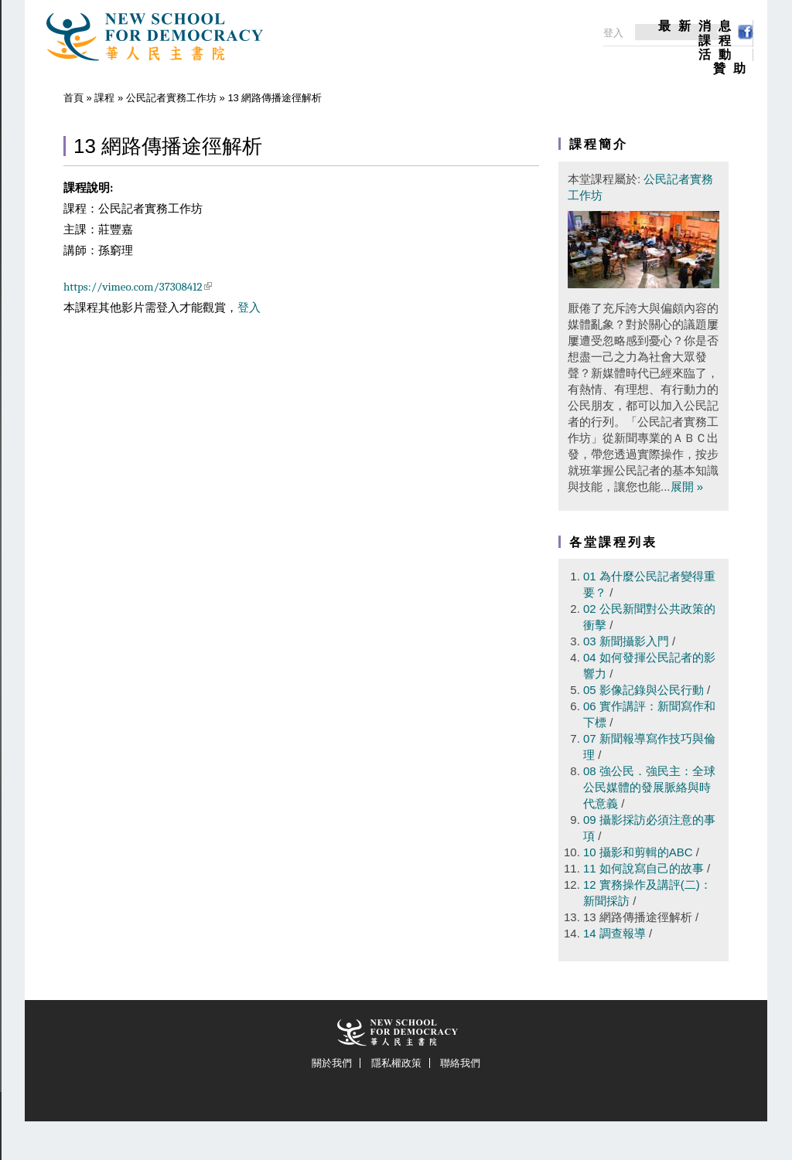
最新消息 (698, 26)
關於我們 (332, 1063)
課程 (718, 41)
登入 (249, 308)
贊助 (733, 69)
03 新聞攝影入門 (626, 641)
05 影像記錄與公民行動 (643, 689)
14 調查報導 (614, 933)
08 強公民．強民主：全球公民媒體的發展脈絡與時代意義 (649, 787)
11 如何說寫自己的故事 (643, 868)
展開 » (687, 486)
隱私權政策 (396, 1063)
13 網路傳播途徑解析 (637, 917)
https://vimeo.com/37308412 (137, 287)
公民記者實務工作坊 (171, 98)
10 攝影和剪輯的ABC (638, 852)
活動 (718, 55)
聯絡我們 (460, 1063)
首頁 (73, 98)
